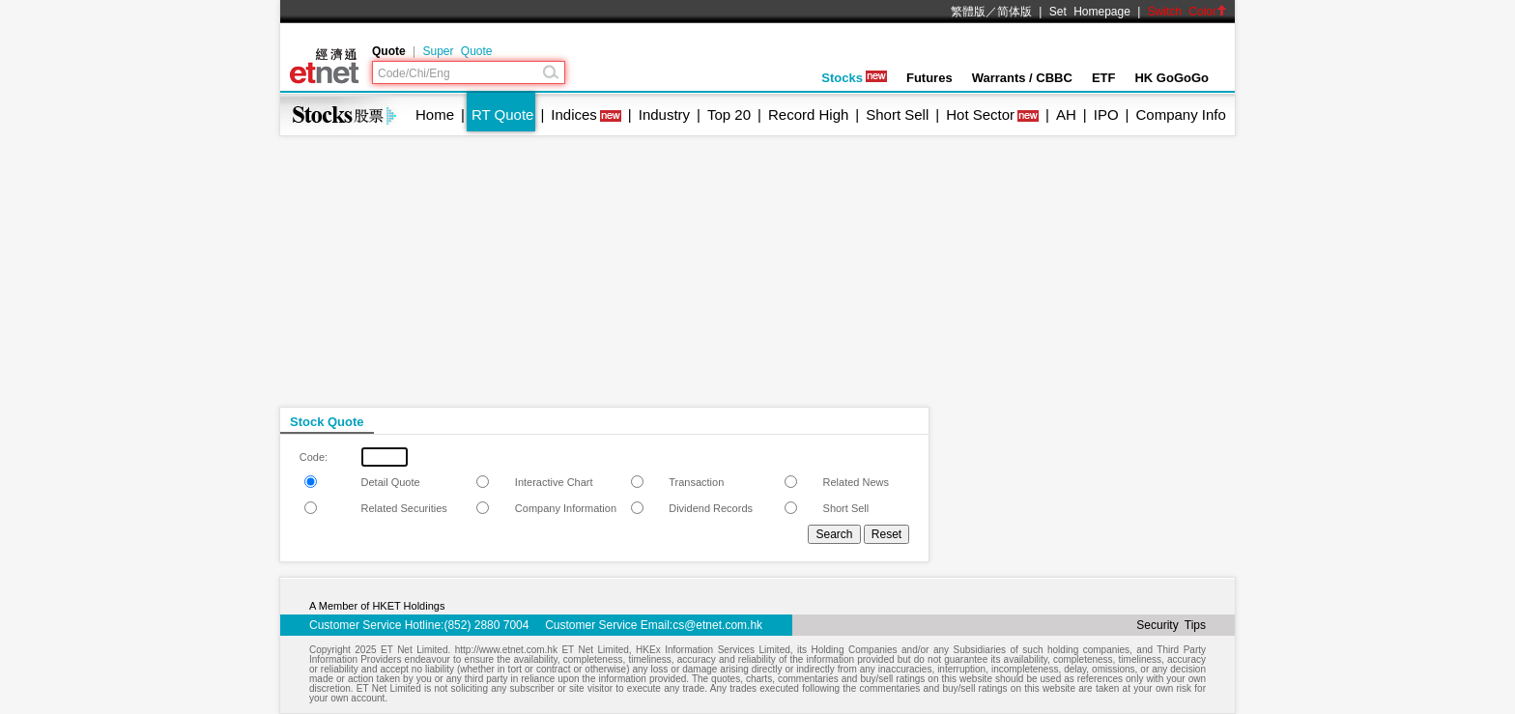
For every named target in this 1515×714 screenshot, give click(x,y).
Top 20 (729, 114)
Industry (664, 114)
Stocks (854, 78)
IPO (1106, 114)
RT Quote (502, 114)
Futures (929, 78)
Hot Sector (980, 114)
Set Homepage (1089, 11)
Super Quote (457, 51)
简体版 (1014, 11)
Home (434, 114)
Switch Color (1187, 11)
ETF (1104, 78)
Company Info (1180, 114)
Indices (574, 114)
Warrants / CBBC (1022, 78)
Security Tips (1171, 625)
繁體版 (968, 11)
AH (1066, 114)
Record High (808, 114)
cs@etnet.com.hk (717, 625)
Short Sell (897, 114)
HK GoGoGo (1171, 78)
